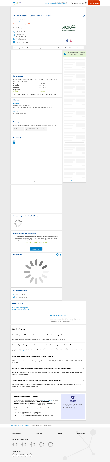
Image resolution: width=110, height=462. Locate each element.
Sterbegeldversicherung (58, 315)
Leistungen (38, 48)
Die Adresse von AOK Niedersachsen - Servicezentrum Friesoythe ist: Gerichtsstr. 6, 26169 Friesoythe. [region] (38, 339)
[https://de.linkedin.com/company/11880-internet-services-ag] (26, 455)
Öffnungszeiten (19, 48)
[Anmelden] (78, 3)
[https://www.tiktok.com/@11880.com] (22, 455)
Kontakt (79, 48)
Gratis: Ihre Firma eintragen (94, 3)
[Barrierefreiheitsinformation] (83, 3)
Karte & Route (69, 48)
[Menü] (86, 3)
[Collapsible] (83, 335)
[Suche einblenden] (72, 3)
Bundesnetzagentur (47, 400)
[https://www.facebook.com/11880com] (13, 455)
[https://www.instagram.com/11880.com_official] (18, 455)
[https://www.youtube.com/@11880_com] (30, 455)
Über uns (30, 48)
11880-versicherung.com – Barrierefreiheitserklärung (20, 308)
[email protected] (19, 351)
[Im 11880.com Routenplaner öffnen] (57, 254)
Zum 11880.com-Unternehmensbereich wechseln (56, 3)
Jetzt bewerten (36, 249)
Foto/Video (48, 48)
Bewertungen (58, 48)
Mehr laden (74, 181)
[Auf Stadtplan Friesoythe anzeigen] (60, 254)
